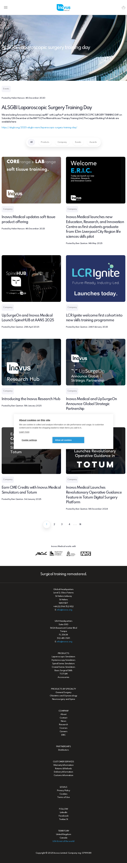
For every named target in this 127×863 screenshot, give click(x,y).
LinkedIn (63, 812)
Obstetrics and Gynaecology (63, 696)
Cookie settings (29, 440)
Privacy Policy (63, 790)
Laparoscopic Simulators (63, 657)
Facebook (63, 816)
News (63, 721)
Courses (63, 728)
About (63, 714)
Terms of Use (63, 797)
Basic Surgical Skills (63, 670)
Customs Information (63, 775)
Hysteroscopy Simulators (63, 660)
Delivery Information (63, 772)
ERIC (63, 735)
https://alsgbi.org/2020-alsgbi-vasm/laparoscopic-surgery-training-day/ (39, 127)
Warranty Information (63, 765)
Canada (63, 838)
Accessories (63, 677)
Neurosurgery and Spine (63, 699)
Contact (63, 718)
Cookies (63, 794)
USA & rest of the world (63, 841)
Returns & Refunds (63, 769)
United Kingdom (63, 834)
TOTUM (63, 674)
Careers (63, 731)
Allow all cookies (63, 440)
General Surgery (63, 692)
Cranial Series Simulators (63, 667)
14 (80, 524)
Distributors (63, 750)
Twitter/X (63, 819)
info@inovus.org (64, 610)
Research (63, 725)
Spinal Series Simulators (63, 664)
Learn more (24, 432)
